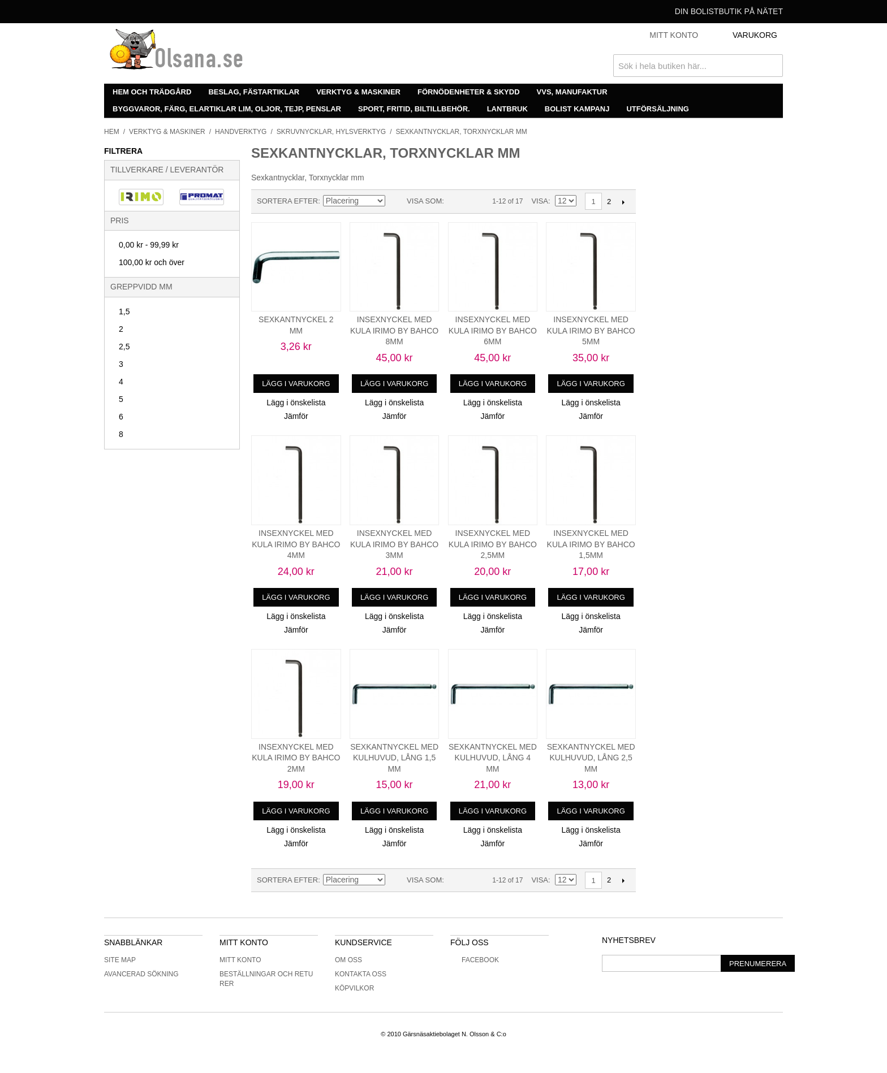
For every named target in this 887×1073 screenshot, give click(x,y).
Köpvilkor (354, 988)
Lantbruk (507, 109)
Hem (111, 132)
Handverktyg (240, 132)
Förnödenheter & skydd (468, 92)
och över (151, 262)
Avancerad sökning (141, 974)
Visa (539, 201)
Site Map (120, 960)
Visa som (424, 201)
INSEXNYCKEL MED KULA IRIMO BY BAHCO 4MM (296, 544)
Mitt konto (240, 960)
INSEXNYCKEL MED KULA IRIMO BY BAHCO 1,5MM (591, 544)
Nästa (623, 201)
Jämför (296, 416)
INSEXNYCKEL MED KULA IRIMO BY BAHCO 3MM (394, 544)
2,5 (124, 346)
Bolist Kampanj (577, 109)
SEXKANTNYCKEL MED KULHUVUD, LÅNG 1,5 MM (394, 757)
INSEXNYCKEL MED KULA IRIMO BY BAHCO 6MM (493, 330)
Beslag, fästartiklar (253, 92)
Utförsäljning (657, 109)
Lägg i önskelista (295, 402)
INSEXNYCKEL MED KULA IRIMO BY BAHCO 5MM (591, 330)
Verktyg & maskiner (358, 92)
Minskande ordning (395, 201)
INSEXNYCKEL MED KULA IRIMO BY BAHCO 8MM (394, 330)
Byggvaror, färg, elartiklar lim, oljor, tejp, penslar (227, 109)
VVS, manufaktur (572, 92)
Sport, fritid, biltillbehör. (414, 109)
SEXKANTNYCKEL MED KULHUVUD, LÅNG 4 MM (493, 757)
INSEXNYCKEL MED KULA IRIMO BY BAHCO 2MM (296, 757)
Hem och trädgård (152, 92)
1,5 (124, 311)
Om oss (348, 960)
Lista (475, 201)
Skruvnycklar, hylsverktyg (331, 132)
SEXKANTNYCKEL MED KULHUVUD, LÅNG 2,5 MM (591, 757)
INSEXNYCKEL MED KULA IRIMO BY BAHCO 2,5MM (493, 544)
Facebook (474, 960)
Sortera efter (287, 201)
